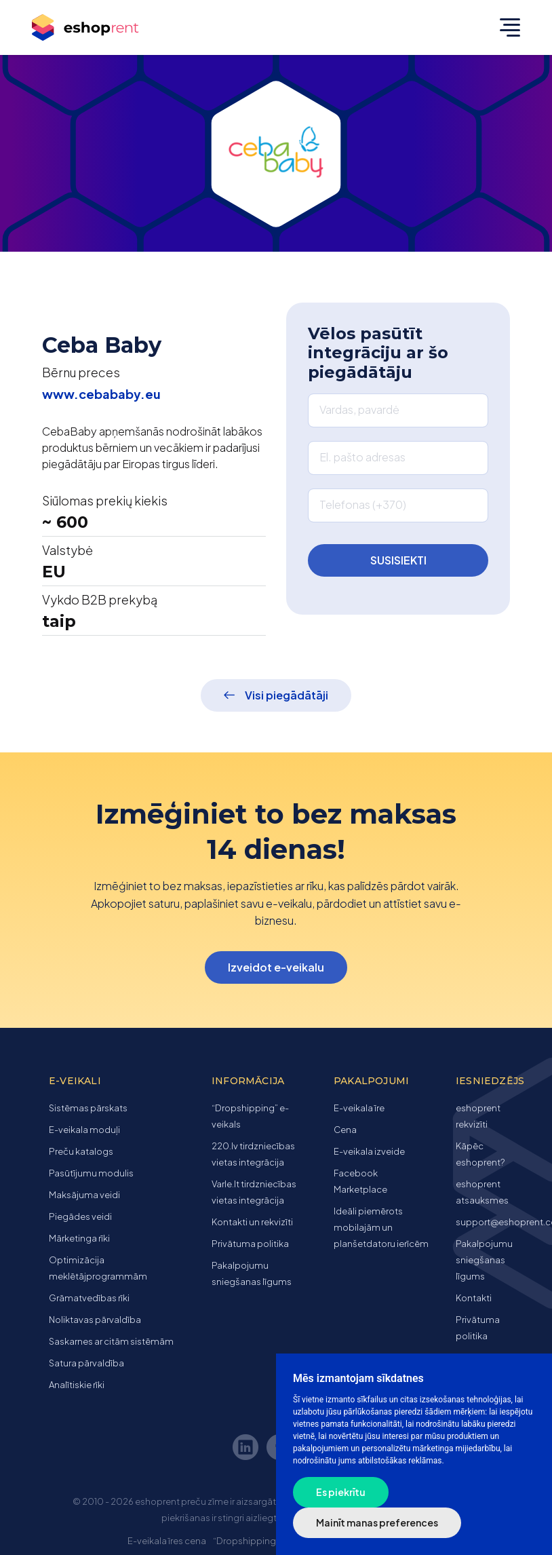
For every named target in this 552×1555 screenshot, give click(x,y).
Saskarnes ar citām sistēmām (111, 1341)
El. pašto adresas (362, 457)
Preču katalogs (81, 1151)
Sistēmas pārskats (88, 1107)
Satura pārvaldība (86, 1363)
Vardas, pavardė (359, 409)
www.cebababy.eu (101, 394)
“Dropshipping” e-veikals (266, 1540)
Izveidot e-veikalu (276, 967)
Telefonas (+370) (362, 504)
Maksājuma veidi (84, 1194)
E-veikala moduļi (84, 1129)
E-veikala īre (359, 1107)
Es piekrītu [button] (341, 1492)
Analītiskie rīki (76, 1384)
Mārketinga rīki (79, 1238)
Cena (345, 1129)
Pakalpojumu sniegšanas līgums (484, 1260)
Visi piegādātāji (286, 695)
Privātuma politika (250, 1243)
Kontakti (474, 1297)
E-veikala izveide (369, 1151)
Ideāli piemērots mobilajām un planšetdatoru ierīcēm (381, 1227)
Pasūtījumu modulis (91, 1173)
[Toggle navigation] (506, 27)
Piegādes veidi (80, 1216)
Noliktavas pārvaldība (95, 1319)
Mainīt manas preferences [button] (377, 1522)
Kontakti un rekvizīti (252, 1221)
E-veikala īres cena (166, 1540)
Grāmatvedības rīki (89, 1297)
